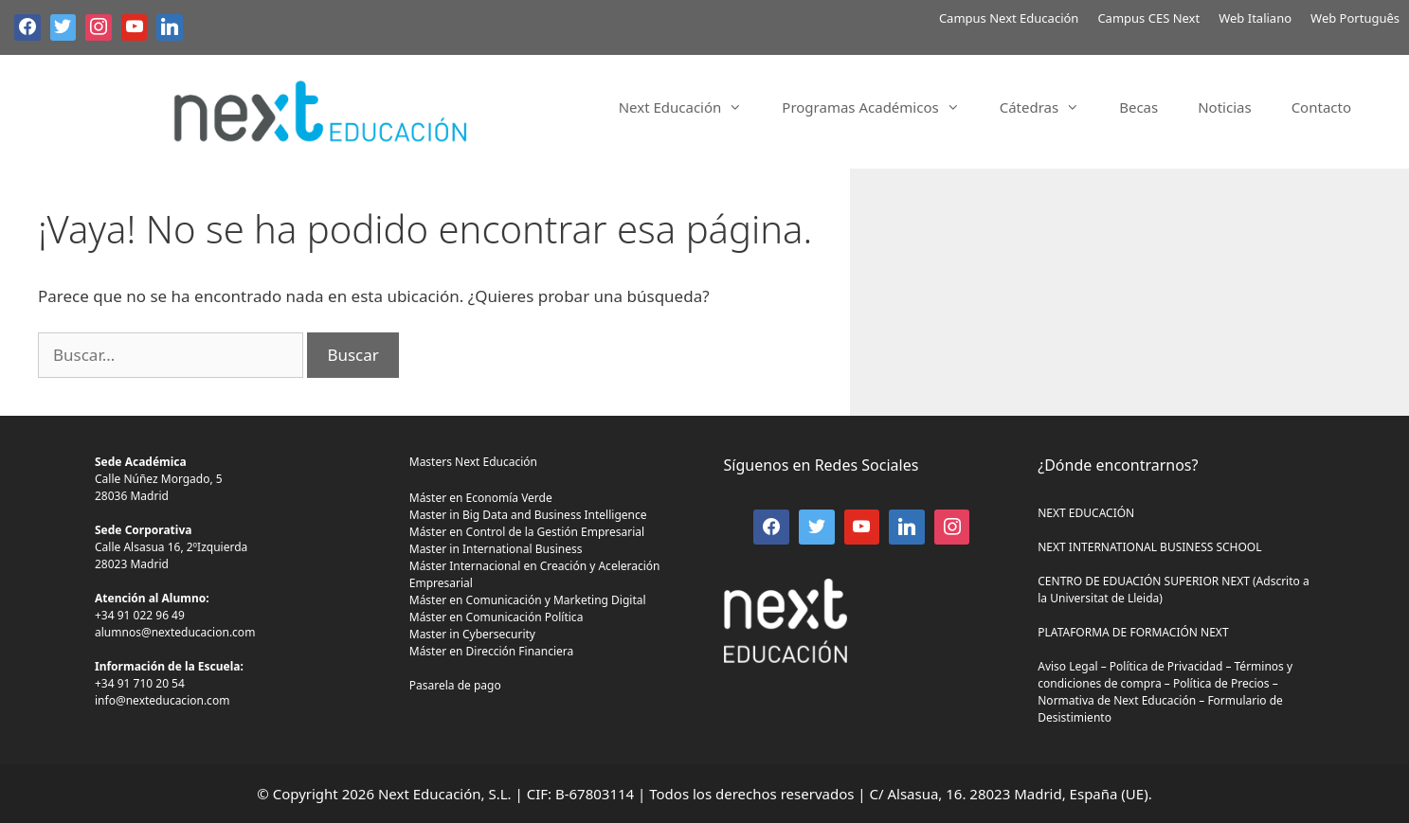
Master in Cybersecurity (472, 634)
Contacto (1321, 107)
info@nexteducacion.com (162, 700)
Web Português (1355, 18)
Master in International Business (496, 549)
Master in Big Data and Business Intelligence (528, 515)
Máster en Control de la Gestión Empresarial (526, 532)
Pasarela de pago (455, 685)
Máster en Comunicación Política (496, 617)
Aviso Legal (1067, 666)
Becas (1138, 107)
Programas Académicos (880, 107)
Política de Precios (1221, 683)
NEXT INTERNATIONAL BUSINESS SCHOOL (1149, 547)
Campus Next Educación (1009, 18)
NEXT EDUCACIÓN (1086, 513)
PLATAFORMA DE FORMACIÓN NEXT (1133, 632)
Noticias (1224, 107)
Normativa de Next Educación (1117, 700)
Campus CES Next (1148, 18)
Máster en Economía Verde (480, 498)
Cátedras (1050, 107)
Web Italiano (1255, 18)
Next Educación (691, 107)
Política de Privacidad (1166, 666)
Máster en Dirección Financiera (491, 651)
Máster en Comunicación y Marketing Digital (527, 600)
